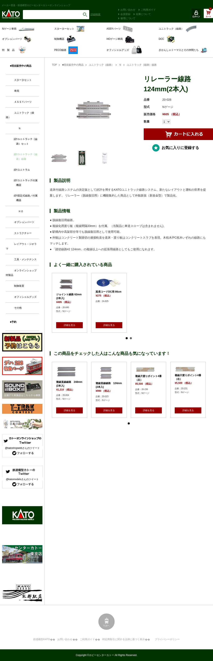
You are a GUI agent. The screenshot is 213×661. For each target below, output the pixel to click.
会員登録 (125, 14)
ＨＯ (20, 211)
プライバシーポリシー (167, 639)
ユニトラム (23, 169)
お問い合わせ (127, 10)
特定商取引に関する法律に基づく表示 (123, 639)
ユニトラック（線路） (101, 64)
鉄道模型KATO (41, 639)
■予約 (13, 321)
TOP (54, 64)
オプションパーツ (24, 222)
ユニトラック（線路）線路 (142, 64)
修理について (127, 18)
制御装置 (19, 285)
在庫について (143, 14)
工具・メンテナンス (25, 259)
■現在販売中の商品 (73, 64)
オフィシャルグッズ (25, 296)
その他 (18, 307)
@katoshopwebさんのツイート (22, 448)
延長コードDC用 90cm (108, 291)
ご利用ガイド (148, 10)
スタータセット (23, 80)
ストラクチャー (23, 233)
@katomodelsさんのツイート (22, 479)
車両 (16, 90)
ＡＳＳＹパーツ (23, 101)
